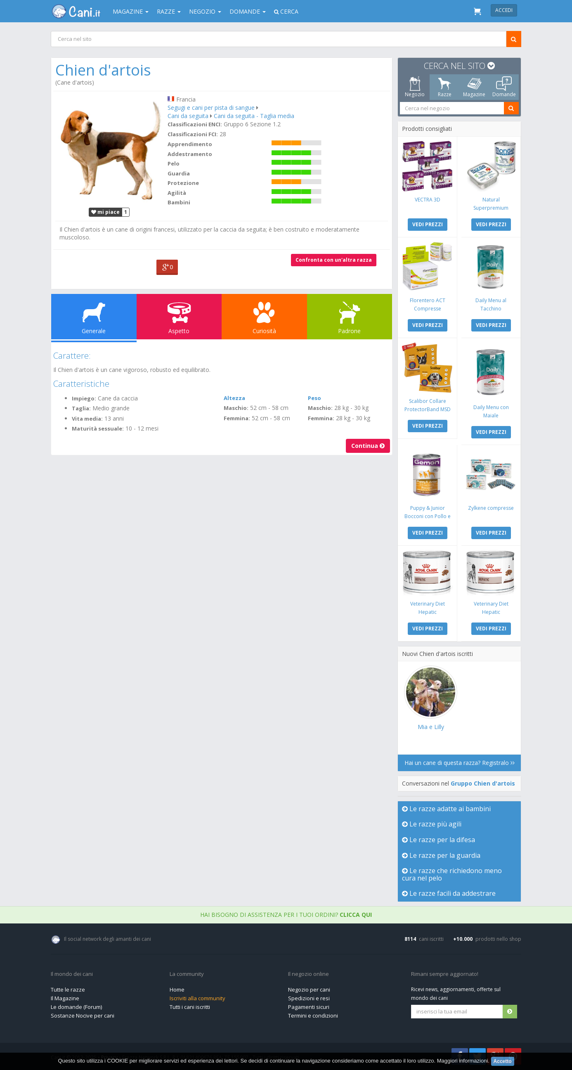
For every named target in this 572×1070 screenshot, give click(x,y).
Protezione (183, 183)
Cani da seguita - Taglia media (254, 116)
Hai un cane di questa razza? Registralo (459, 763)
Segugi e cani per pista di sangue (211, 107)
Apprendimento (190, 144)
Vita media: (87, 418)
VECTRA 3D (427, 199)
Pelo (174, 163)
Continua (368, 446)
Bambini (179, 202)
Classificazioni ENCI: (195, 124)
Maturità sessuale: (98, 428)
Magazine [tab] (474, 87)
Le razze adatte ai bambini (446, 808)
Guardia (179, 173)
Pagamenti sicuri (308, 1007)
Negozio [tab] (415, 87)
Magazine (131, 11)
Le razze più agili (431, 824)
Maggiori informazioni (462, 1061)
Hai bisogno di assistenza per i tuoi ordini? (286, 914)
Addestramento (190, 154)
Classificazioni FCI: (193, 134)
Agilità (177, 192)
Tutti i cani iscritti (190, 1007)
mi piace (105, 211)
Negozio (205, 11)
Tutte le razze (68, 989)
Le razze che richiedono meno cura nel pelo (452, 874)
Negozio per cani (309, 989)
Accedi (504, 10)
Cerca (286, 11)
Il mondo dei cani (72, 974)
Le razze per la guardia (441, 855)
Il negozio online (308, 974)
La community (187, 974)
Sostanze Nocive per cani (82, 1015)
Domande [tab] (504, 87)
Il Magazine (65, 998)
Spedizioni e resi (309, 998)
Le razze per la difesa (438, 839)
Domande (247, 11)
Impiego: (84, 398)
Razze (169, 11)
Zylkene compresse (491, 507)
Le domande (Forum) (76, 1007)
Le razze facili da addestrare (449, 893)
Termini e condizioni (313, 1015)
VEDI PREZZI (427, 224)
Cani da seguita (188, 116)
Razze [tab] (444, 87)
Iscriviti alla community (197, 998)
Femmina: (237, 418)
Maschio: (236, 408)
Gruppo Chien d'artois (483, 783)
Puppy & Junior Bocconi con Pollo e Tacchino (427, 516)
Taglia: (81, 408)
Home (177, 989)
